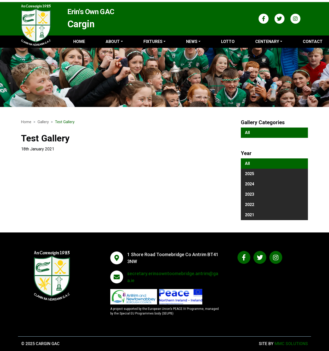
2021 (249, 214)
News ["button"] (191, 41)
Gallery (43, 122)
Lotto (228, 41)
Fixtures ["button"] (152, 41)
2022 (249, 204)
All (247, 132)
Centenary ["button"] (267, 41)
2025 (249, 173)
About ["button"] (113, 41)
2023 (249, 194)
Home (79, 41)
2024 (249, 184)
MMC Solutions (291, 343)
